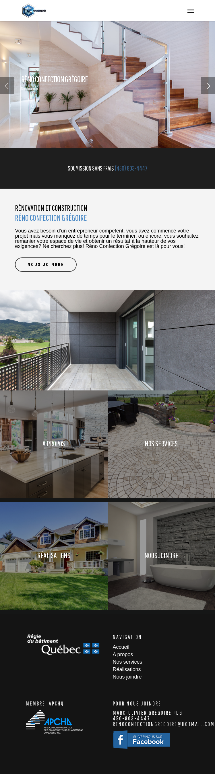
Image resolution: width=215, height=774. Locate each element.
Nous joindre (127, 676)
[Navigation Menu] (190, 10)
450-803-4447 (131, 718)
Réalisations (127, 669)
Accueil (121, 647)
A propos (123, 654)
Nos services (127, 661)
